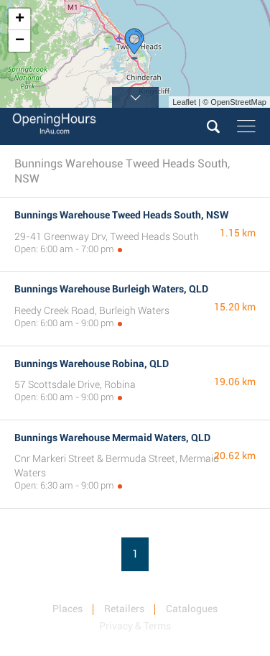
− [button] (19, 41)
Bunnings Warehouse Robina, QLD (91, 363)
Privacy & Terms (135, 626)
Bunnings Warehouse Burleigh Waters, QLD (111, 289)
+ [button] (19, 19)
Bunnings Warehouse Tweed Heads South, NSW (121, 215)
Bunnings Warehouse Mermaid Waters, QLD (112, 437)
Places (67, 608)
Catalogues (192, 608)
